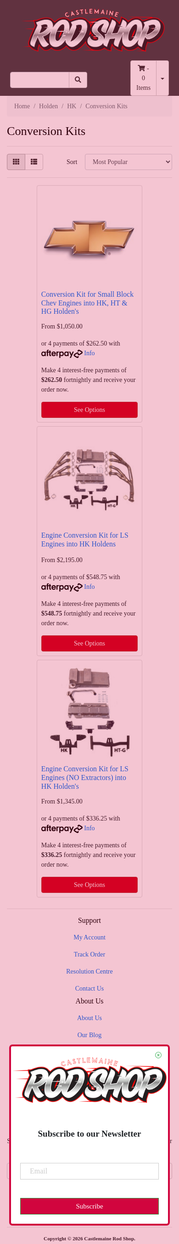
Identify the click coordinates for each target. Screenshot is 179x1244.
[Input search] (39, 80)
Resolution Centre (89, 971)
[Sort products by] (128, 162)
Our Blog (90, 1035)
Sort (72, 161)
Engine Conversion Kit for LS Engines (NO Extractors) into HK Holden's (85, 777)
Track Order (89, 954)
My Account (89, 937)
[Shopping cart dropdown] (162, 78)
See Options (89, 409)
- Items (143, 78)
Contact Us (89, 988)
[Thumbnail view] (16, 162)
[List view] (34, 162)
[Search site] (78, 80)
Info (89, 353)
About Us (89, 1018)
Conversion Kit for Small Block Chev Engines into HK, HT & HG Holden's (87, 303)
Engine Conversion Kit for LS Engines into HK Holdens (85, 539)
